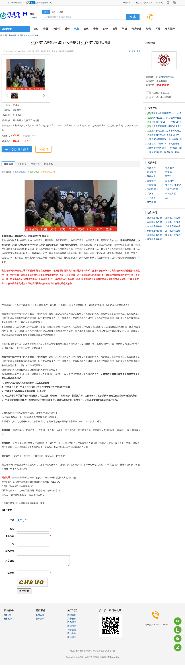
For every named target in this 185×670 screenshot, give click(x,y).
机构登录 (8, 618)
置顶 (133, 51)
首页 (35, 28)
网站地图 (71, 637)
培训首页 (127, 3)
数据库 (168, 172)
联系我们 (71, 622)
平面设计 (169, 176)
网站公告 (71, 633)
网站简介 (71, 615)
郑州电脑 (21, 35)
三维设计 (151, 181)
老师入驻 (40, 615)
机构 (53, 12)
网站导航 (147, 3)
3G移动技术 (152, 189)
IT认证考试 (170, 193)
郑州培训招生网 (9, 35)
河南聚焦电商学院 (165, 77)
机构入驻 (8, 615)
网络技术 (151, 176)
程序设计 (169, 168)
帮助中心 (159, 3)
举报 (138, 51)
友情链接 (71, 630)
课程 (46, 12)
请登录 (39, 3)
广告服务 (71, 618)
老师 (61, 12)
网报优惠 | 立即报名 (17, 149)
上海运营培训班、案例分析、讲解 (163, 152)
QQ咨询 (43, 149)
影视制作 (169, 181)
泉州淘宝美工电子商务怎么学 (163, 135)
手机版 (137, 3)
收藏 (128, 51)
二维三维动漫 (171, 189)
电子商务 (151, 198)
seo (166, 198)
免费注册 (47, 3)
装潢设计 (151, 193)
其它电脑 (151, 202)
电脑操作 (151, 168)
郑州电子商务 (33, 35)
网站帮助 (71, 626)
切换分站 (33, 17)
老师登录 (40, 618)
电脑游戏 (151, 185)
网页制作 (151, 172)
